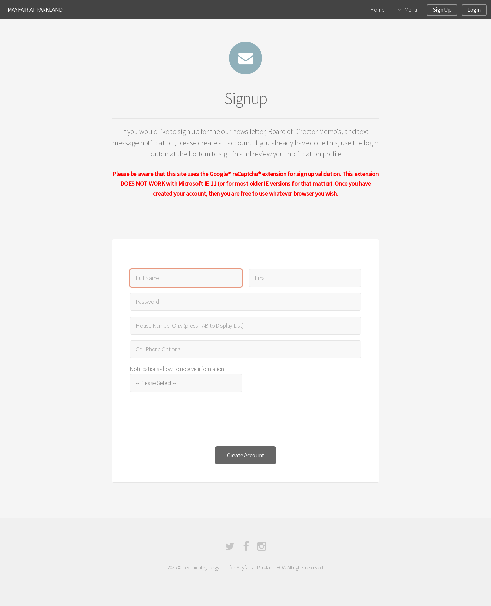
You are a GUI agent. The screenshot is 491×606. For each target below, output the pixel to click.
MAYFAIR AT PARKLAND (35, 9)
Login (474, 9)
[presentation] (182, 421)
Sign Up (442, 9)
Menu (410, 9)
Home (377, 9)
